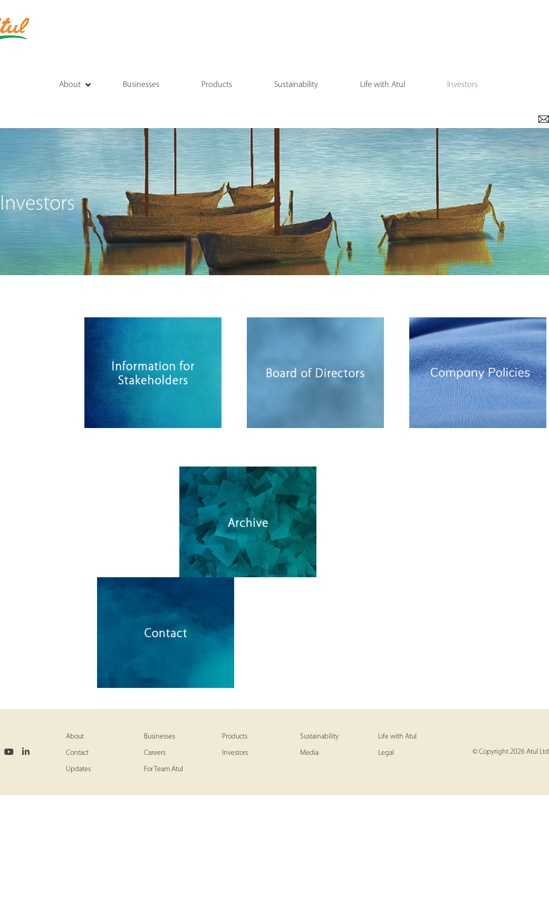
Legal (386, 753)
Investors (235, 753)
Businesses (159, 737)
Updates (78, 769)
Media (309, 753)
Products (234, 737)
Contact (77, 753)
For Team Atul (163, 769)
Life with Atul (397, 737)
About (75, 737)
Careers (155, 753)
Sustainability (319, 737)
